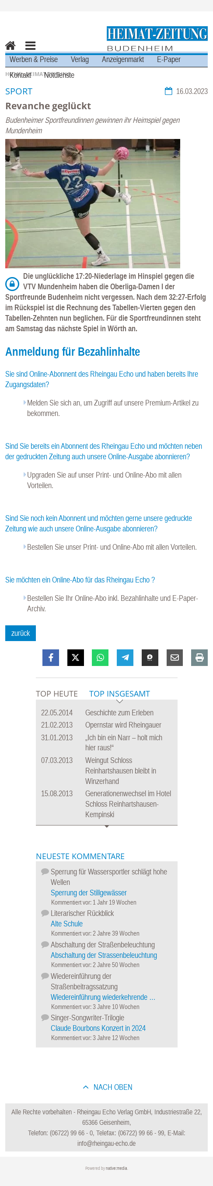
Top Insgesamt (119, 694)
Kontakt (20, 75)
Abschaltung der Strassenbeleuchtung (104, 955)
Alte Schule (67, 923)
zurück (20, 633)
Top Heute (57, 693)
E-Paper (169, 59)
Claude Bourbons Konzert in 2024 (98, 1028)
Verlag (80, 59)
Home (8, 51)
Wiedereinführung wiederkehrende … (103, 997)
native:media (116, 1168)
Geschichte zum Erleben (119, 712)
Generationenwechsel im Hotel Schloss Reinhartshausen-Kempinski (128, 804)
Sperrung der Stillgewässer (89, 892)
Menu (29, 51)
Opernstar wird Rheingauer (123, 724)
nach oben (112, 1087)
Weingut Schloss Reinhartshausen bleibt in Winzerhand (120, 771)
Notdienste (59, 75)
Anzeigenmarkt (123, 59)
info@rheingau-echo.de (106, 1143)
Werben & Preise (34, 59)
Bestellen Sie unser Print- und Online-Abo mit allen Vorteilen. (112, 546)
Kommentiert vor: (72, 902)
